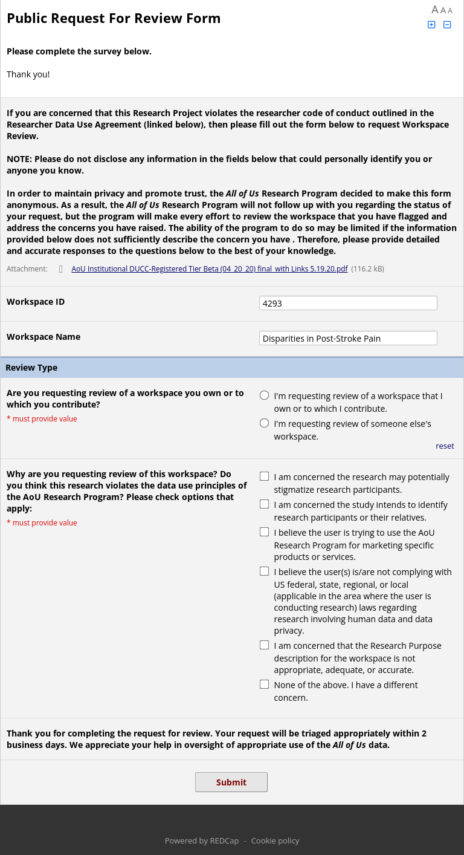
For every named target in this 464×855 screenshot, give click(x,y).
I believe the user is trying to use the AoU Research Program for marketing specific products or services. (354, 544)
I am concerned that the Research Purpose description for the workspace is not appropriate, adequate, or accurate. (357, 657)
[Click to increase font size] (431, 24)
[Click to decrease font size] (447, 24)
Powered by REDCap (202, 840)
